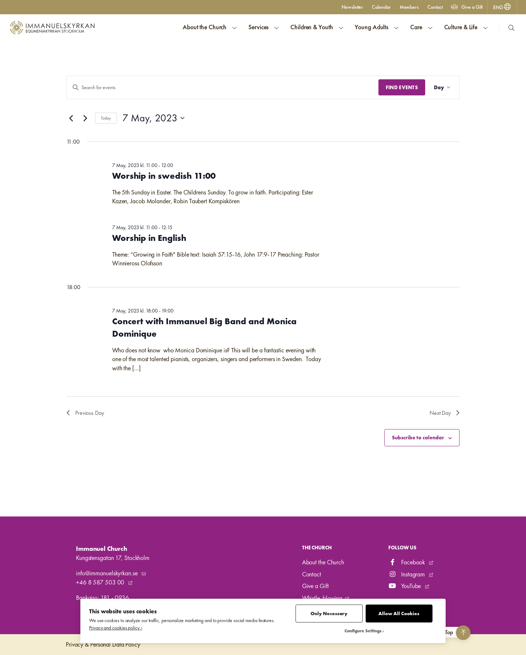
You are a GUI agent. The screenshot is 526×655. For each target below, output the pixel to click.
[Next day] (85, 118)
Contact (434, 7)
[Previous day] (70, 118)
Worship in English (149, 237)
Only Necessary (328, 613)
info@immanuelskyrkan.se (107, 573)
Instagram (407, 574)
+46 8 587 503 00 (101, 582)
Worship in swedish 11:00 (164, 175)
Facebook (407, 562)
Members (409, 7)
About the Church (323, 562)
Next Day (445, 413)
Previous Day (85, 413)
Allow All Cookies (398, 613)
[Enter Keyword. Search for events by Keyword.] (222, 87)
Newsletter (352, 7)
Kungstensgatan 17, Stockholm (112, 558)
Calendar (381, 7)
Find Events (402, 87)
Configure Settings (362, 631)
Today (106, 118)
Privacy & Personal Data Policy (103, 644)
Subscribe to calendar (418, 437)
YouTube (405, 586)
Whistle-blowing (322, 598)
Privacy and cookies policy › (115, 628)
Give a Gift (467, 7)
